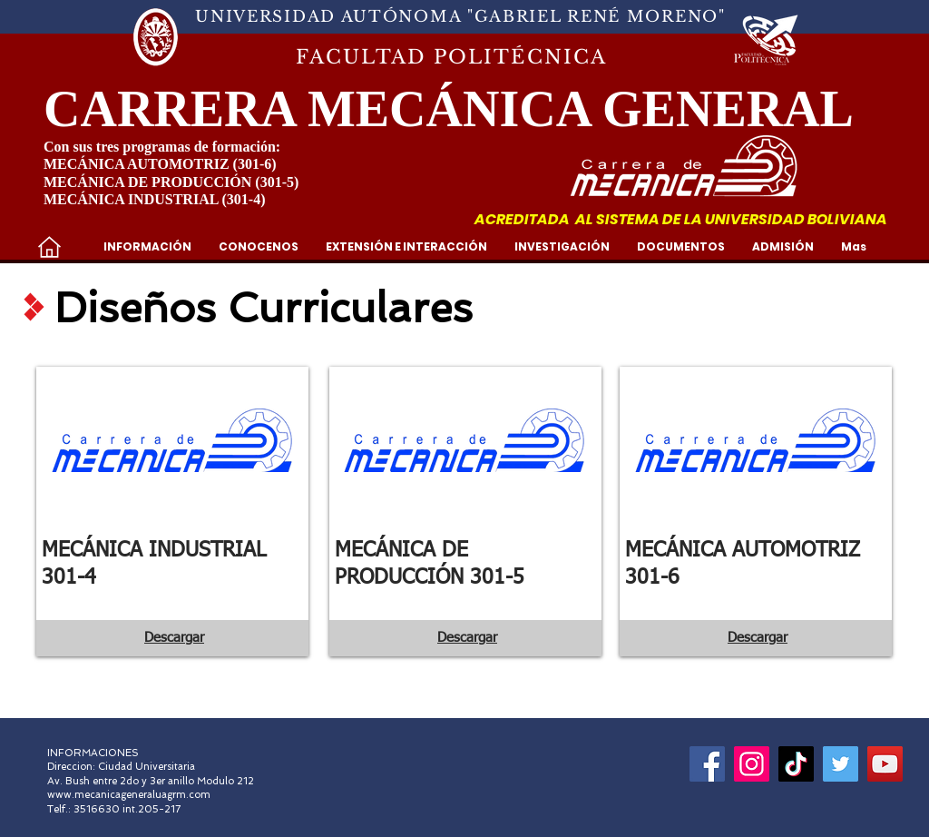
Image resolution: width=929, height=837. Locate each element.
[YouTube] (885, 764)
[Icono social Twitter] (840, 764)
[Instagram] (751, 764)
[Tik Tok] (796, 764)
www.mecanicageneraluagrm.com (128, 795)
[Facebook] (707, 764)
